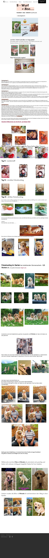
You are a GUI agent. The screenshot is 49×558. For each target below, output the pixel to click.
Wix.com (6, 536)
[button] (20, 2)
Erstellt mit (3, 536)
